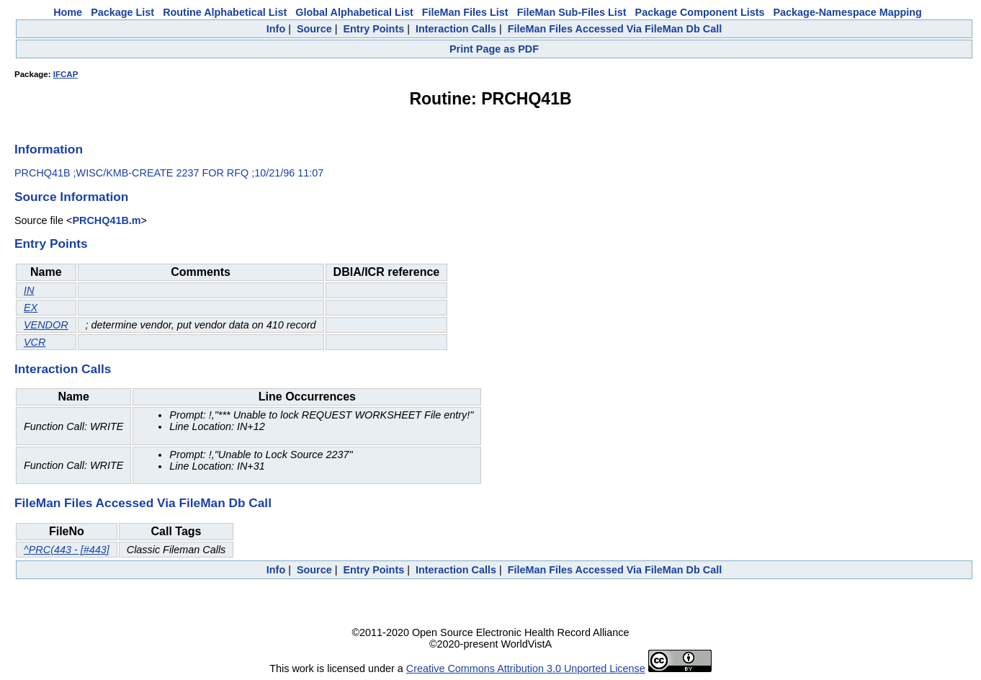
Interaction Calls (456, 29)
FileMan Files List (465, 12)
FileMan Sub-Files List (572, 12)
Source (314, 29)
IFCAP (66, 74)
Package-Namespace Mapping (848, 12)
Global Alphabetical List (354, 12)
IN (29, 290)
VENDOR (46, 325)
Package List (122, 12)
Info (275, 29)
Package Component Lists (700, 12)
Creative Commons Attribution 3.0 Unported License (525, 668)
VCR (34, 342)
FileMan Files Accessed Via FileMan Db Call (615, 29)
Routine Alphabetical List (225, 12)
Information (48, 149)
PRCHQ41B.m (106, 220)
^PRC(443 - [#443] (66, 549)
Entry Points (373, 29)
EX (30, 307)
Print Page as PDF (494, 49)
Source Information (71, 196)
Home (67, 12)
